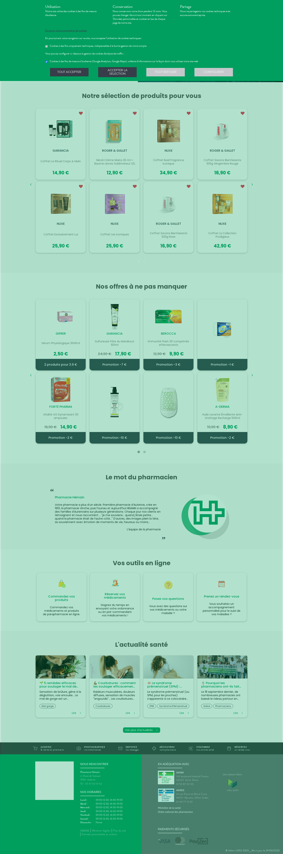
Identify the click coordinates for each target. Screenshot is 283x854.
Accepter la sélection (117, 72)
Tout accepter (69, 72)
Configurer (214, 72)
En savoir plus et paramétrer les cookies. (66, 31)
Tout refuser (166, 72)
